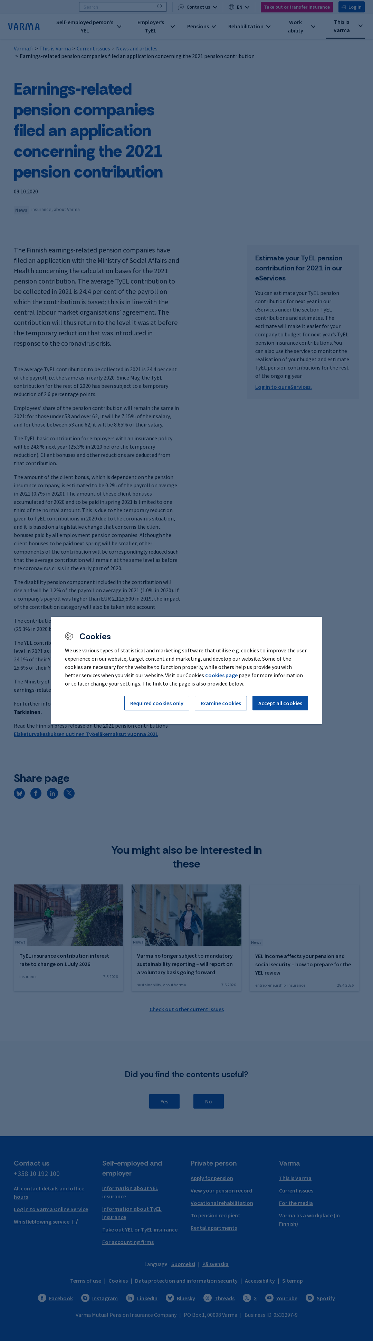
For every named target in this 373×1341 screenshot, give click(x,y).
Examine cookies (221, 703)
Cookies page (221, 675)
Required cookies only (156, 703)
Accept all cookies (280, 703)
